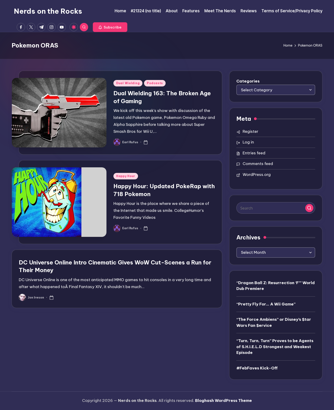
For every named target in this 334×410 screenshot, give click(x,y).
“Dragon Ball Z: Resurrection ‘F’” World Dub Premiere (275, 285)
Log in (248, 142)
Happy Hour (125, 176)
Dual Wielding (128, 83)
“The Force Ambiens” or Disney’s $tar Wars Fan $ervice (273, 322)
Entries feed (254, 153)
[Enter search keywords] (275, 208)
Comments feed (258, 163)
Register (250, 131)
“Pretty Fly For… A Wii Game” (265, 304)
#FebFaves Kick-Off (257, 368)
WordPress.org (257, 174)
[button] (110, 27)
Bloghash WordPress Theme (223, 400)
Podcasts (155, 83)
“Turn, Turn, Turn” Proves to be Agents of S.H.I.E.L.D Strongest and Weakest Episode (274, 346)
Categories (248, 81)
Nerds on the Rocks (48, 11)
